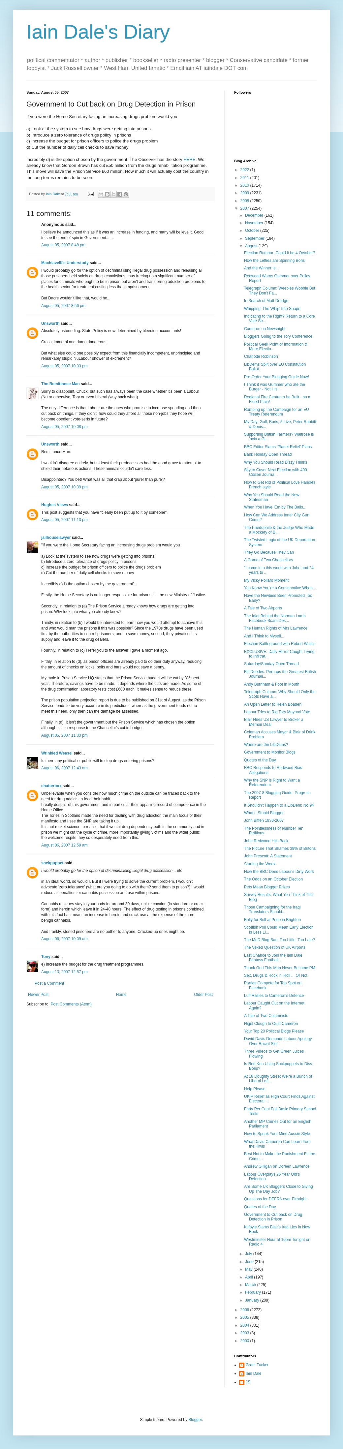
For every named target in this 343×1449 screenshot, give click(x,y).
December (255, 215)
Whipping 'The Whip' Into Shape (272, 308)
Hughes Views (54, 505)
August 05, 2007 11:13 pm (64, 519)
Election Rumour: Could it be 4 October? (279, 253)
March (251, 1284)
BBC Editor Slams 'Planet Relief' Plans (278, 447)
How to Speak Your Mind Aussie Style (277, 1133)
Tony (45, 956)
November (255, 223)
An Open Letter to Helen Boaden (272, 704)
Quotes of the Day (260, 760)
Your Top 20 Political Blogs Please (274, 1031)
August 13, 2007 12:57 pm (64, 972)
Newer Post (38, 994)
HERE (189, 159)
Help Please (254, 1089)
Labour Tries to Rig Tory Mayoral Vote (277, 712)
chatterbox (51, 786)
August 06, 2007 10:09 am (64, 939)
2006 (245, 1310)
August (252, 246)
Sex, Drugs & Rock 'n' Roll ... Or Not (275, 975)
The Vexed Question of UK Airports (274, 947)
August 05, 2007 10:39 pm (64, 487)
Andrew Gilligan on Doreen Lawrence (277, 1166)
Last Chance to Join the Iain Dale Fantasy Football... (273, 957)
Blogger (195, 1419)
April (249, 1277)
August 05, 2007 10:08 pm (64, 426)
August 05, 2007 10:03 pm (64, 366)
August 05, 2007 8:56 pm (63, 305)
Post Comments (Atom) (71, 1004)
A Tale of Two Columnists (266, 1015)
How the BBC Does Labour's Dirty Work (279, 871)
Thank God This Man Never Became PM (279, 968)
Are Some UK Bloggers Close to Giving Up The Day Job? (278, 1188)
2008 (245, 201)
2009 (245, 193)
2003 (245, 1333)
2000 (245, 1341)
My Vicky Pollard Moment (266, 580)
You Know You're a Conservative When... (280, 588)
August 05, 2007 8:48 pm (63, 245)
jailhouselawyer (56, 537)
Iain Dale (253, 1373)
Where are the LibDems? (266, 744)
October (252, 230)
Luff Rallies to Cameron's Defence (274, 995)
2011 (245, 177)
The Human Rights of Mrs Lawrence (275, 628)
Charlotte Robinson (261, 356)
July (249, 1253)
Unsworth (50, 323)
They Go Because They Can (269, 552)
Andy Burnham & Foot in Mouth (271, 684)
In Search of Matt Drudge (266, 300)
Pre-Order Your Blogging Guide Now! (276, 377)
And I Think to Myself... (264, 636)
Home (121, 994)
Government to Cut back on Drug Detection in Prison (273, 1216)
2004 (245, 1325)
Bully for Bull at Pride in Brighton (272, 919)
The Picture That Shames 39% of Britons (280, 848)
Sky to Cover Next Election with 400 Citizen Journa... (275, 472)
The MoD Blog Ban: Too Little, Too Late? (279, 940)
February (253, 1292)
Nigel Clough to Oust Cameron (271, 1023)
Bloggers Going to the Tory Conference (278, 336)
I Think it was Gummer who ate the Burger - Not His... (274, 386)
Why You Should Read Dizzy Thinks (275, 462)
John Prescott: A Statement (268, 856)
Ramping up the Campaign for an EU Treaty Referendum (276, 411)
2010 (245, 185)
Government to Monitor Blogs (270, 752)
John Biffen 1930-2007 (264, 820)
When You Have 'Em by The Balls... (275, 507)
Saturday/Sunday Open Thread (271, 664)
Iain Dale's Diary (98, 32)
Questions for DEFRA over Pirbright (275, 1199)
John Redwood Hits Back (266, 841)
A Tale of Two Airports (263, 608)
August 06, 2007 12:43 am (64, 768)
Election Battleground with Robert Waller (279, 643)
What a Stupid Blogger (264, 813)
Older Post (203, 994)
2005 (245, 1317)
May (249, 1269)
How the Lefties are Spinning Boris (274, 260)
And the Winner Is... (261, 268)
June (250, 1261)
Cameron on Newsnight (264, 328)
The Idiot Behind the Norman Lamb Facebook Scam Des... (275, 618)
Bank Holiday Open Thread (268, 454)
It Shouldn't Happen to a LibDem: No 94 (279, 805)
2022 (245, 170)
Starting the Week (259, 864)
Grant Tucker (257, 1365)
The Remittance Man (60, 384)
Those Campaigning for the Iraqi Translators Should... (272, 909)
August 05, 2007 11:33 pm (64, 735)
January (252, 1300)
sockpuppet (52, 863)
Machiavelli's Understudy (65, 263)
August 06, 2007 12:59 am (64, 845)
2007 (245, 208)
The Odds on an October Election (273, 879)
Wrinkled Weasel (57, 753)
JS (248, 1382)
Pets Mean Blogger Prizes (267, 887)
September (255, 238)
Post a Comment (49, 983)
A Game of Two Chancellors (268, 560)
